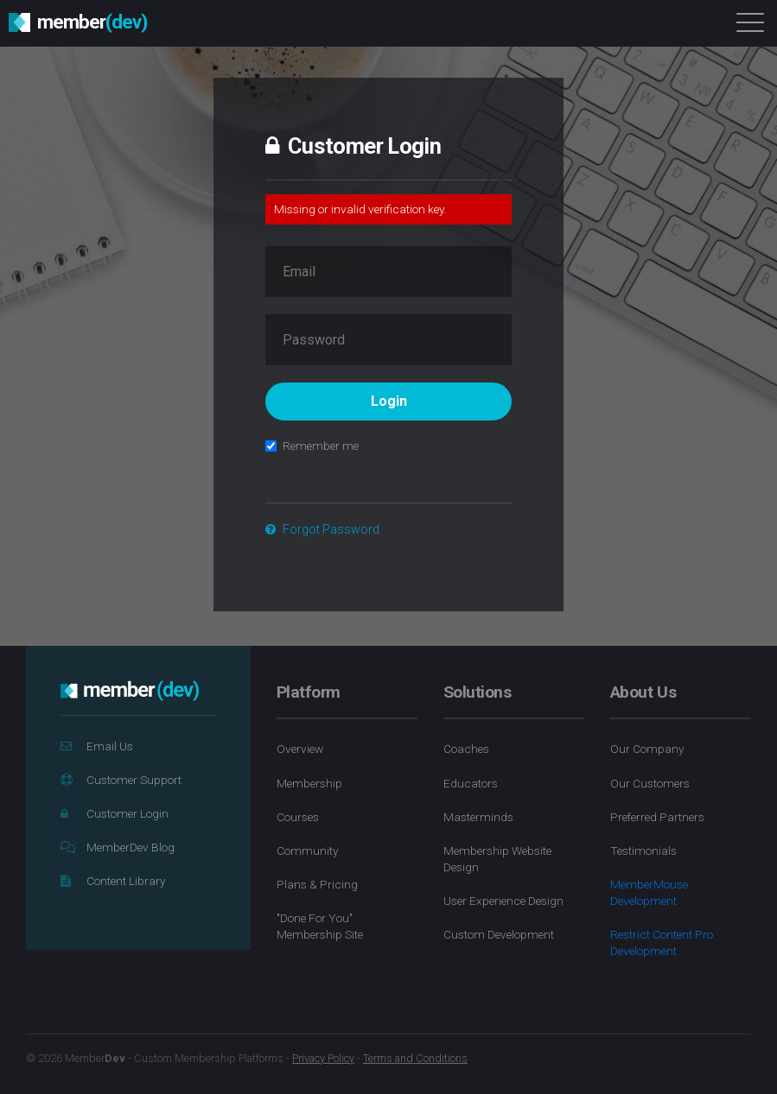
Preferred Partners (657, 817)
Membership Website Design (497, 859)
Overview (300, 749)
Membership (309, 783)
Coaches (466, 749)
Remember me (312, 445)
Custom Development (498, 934)
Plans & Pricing (317, 884)
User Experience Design (503, 900)
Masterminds (478, 817)
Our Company (647, 749)
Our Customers (650, 783)
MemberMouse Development (649, 892)
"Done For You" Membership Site (320, 926)
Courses (298, 817)
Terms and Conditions (415, 1058)
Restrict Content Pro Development (661, 942)
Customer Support (121, 780)
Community (307, 850)
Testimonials (643, 850)
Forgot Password (322, 529)
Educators (470, 783)
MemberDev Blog (118, 847)
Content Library (113, 881)
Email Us (97, 746)
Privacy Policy (323, 1058)
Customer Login (115, 813)
